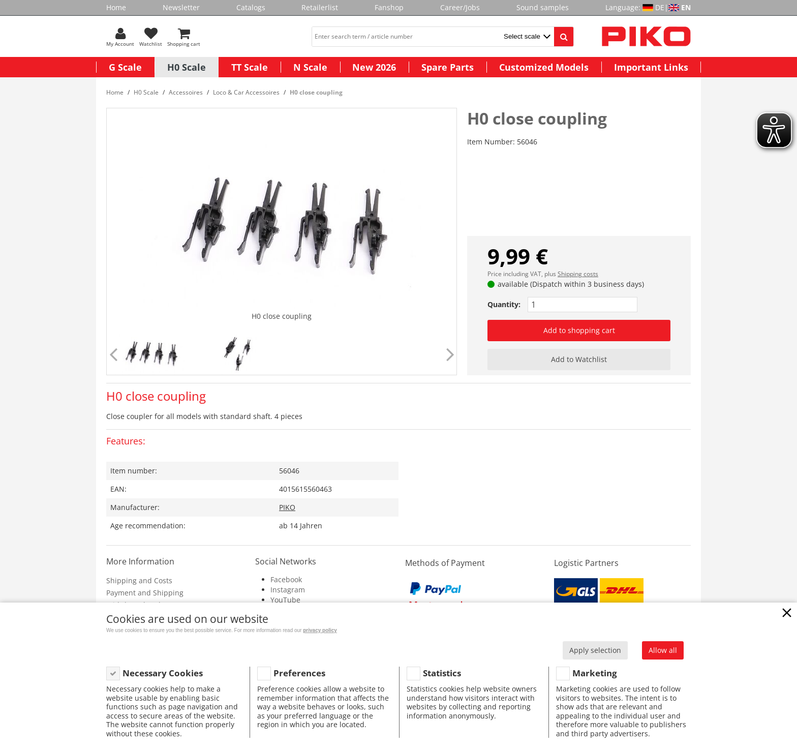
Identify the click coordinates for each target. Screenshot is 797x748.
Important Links (651, 67)
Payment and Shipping (144, 592)
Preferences (299, 673)
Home (116, 7)
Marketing (594, 673)
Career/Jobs (460, 7)
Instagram (287, 589)
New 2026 (374, 67)
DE (659, 7)
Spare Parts (447, 67)
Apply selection (595, 650)
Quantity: (503, 304)
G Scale (125, 67)
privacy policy (320, 630)
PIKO (287, 507)
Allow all (663, 650)
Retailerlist (319, 7)
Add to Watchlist (579, 359)
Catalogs (250, 7)
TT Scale (249, 67)
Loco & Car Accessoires (246, 92)
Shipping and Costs (139, 580)
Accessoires (186, 92)
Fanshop (389, 7)
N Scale (310, 67)
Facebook (286, 579)
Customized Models (544, 67)
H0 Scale (186, 67)
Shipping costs (578, 274)
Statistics (442, 673)
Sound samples (542, 7)
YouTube (285, 600)
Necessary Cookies (162, 673)
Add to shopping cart (579, 330)
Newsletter (181, 7)
